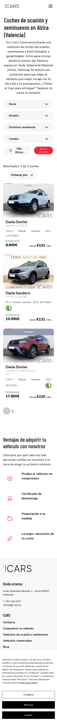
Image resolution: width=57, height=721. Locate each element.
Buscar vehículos (43, 150)
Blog (6, 647)
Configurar (28, 694)
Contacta (9, 622)
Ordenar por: (22, 175)
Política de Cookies (28, 682)
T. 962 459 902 (12, 601)
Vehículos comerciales (17, 641)
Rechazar (28, 704)
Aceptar (28, 715)
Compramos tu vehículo (18, 628)
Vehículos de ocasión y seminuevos (25, 634)
